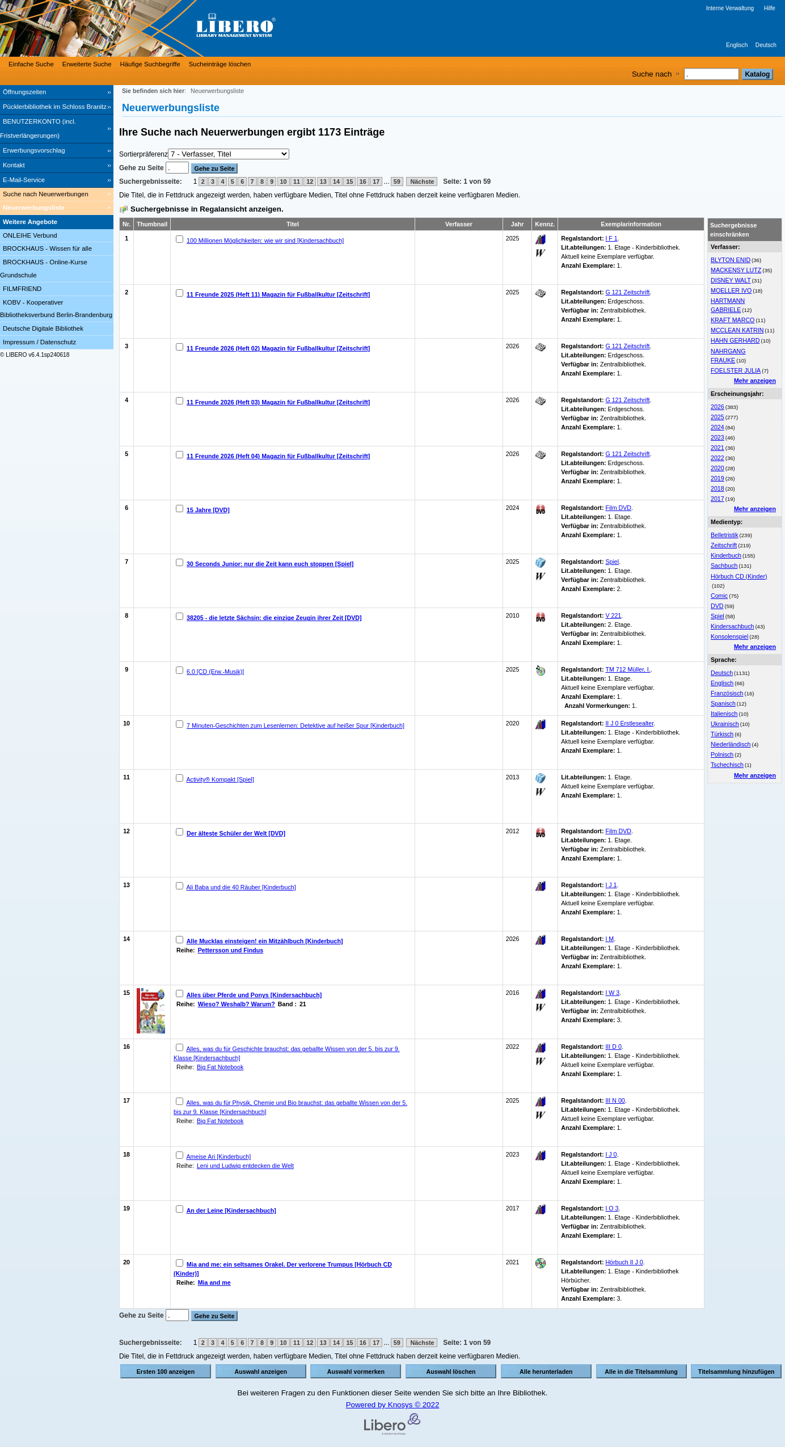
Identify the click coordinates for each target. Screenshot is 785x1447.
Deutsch (766, 45)
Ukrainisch (725, 723)
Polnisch (722, 754)
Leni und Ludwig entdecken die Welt (245, 1165)
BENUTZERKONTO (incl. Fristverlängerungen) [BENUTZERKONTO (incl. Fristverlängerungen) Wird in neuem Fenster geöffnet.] (38, 128)
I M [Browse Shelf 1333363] (609, 938)
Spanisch (723, 703)
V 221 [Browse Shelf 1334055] (613, 615)
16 (363, 181)
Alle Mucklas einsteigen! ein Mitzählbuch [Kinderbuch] (265, 941)
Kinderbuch (726, 555)
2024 (717, 427)
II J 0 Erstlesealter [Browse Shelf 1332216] (629, 723)
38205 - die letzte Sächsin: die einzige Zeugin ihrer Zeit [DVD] (274, 617)
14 (336, 181)
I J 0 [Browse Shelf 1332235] (611, 1154)
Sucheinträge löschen (220, 64)
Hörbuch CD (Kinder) (739, 576)
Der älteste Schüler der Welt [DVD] (236, 833)
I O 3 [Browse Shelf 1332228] (611, 1208)
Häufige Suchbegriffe (150, 64)
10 (283, 181)
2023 (717, 437)
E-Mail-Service (24, 179)
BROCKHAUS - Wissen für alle (47, 248)
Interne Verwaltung (730, 8)
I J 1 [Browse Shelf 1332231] (611, 884)
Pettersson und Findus (230, 950)
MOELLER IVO (731, 290)
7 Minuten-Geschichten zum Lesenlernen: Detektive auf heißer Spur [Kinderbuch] (295, 725)
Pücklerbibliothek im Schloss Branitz (55, 106)
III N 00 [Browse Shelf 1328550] (614, 1100)
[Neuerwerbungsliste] (56, 208)
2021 (717, 447)
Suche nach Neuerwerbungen (45, 194)
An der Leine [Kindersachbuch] (231, 1210)
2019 (717, 478)
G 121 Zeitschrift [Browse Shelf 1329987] (627, 346)
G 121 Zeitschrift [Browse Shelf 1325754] (627, 292)
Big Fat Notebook (220, 1067)
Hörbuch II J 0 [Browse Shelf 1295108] (624, 1262)
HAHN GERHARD (735, 340)
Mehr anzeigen (755, 380)
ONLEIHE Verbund (30, 235)
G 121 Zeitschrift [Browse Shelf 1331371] (627, 453)
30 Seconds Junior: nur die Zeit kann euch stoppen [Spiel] (270, 563)
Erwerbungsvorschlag (34, 150)
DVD (717, 605)
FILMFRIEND (22, 288)
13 (323, 181)
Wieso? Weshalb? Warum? (236, 1004)
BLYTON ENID (730, 259)
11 (296, 181)
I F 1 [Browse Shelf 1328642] (611, 238)
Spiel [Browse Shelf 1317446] (612, 561)
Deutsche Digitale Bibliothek (43, 328)
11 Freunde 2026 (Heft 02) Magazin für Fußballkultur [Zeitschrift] (278, 348)
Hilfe (769, 8)
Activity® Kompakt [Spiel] (220, 779)
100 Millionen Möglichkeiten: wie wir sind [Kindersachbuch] (265, 240)
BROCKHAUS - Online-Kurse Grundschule (43, 269)
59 (397, 181)
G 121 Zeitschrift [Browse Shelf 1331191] (627, 399)
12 (309, 181)
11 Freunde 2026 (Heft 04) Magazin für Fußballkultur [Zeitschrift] (278, 456)
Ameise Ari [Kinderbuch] (218, 1156)
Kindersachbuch (732, 626)
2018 (717, 488)
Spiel (717, 616)
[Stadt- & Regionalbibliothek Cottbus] (170, 28)
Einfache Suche (31, 64)
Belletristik (724, 534)
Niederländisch (731, 744)
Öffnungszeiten (24, 91)
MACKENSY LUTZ (736, 270)
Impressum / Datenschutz (39, 342)
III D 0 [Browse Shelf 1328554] (613, 1046)
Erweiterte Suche (87, 64)
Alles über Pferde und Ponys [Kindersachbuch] (254, 995)
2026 (717, 406)
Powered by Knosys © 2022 (393, 1404)
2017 (717, 498)
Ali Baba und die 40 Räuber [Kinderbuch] (241, 887)
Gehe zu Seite (142, 168)
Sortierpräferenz (143, 154)
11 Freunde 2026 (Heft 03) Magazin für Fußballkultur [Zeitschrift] (278, 402)
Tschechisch (727, 764)
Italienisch (724, 713)
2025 (717, 417)
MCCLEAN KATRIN (737, 330)
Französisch (727, 693)
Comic (719, 595)
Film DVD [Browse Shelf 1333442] (618, 831)
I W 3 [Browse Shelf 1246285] (612, 992)
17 (376, 181)
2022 (717, 457)
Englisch (737, 45)
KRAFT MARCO (732, 320)
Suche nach (652, 74)
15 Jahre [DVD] (208, 510)
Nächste (421, 181)
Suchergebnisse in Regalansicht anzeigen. (207, 209)
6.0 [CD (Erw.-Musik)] (215, 671)
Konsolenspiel (729, 636)
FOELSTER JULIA (736, 370)
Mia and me (214, 1282)
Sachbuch (724, 565)
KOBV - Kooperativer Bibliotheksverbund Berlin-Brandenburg (56, 309)
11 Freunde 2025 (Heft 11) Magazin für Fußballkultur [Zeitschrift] (278, 294)
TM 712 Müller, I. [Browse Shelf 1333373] (627, 669)
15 (349, 181)
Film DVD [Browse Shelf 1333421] (618, 507)
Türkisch (722, 734)
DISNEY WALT (731, 280)
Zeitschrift (724, 545)
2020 (717, 468)
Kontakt (14, 165)
